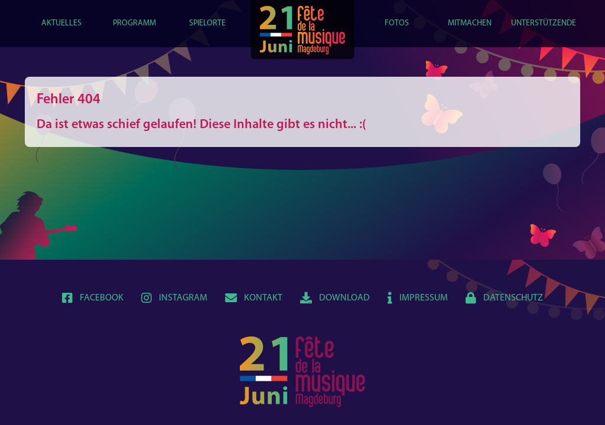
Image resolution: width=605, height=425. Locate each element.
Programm (134, 23)
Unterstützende (543, 23)
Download (335, 298)
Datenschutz (504, 298)
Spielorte (207, 23)
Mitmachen (470, 23)
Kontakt (253, 298)
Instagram (174, 298)
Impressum (418, 298)
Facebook (92, 298)
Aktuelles (61, 23)
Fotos (397, 23)
